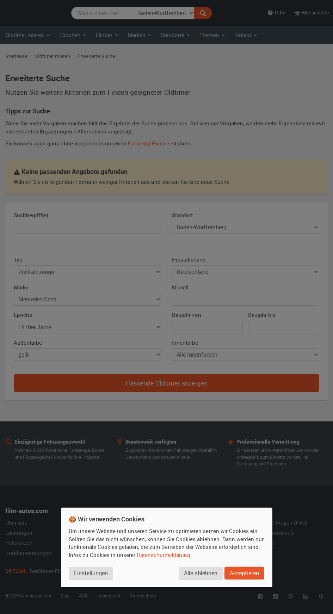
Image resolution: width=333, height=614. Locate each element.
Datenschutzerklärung (163, 554)
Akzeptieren (244, 573)
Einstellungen (91, 573)
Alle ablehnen (200, 573)
